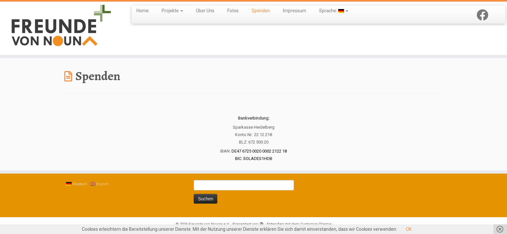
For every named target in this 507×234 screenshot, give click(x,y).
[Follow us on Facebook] (484, 15)
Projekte (172, 10)
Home (142, 10)
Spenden (261, 10)
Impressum (294, 10)
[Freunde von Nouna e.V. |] (58, 28)
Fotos (233, 10)
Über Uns (205, 10)
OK (409, 229)
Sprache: (333, 10)
